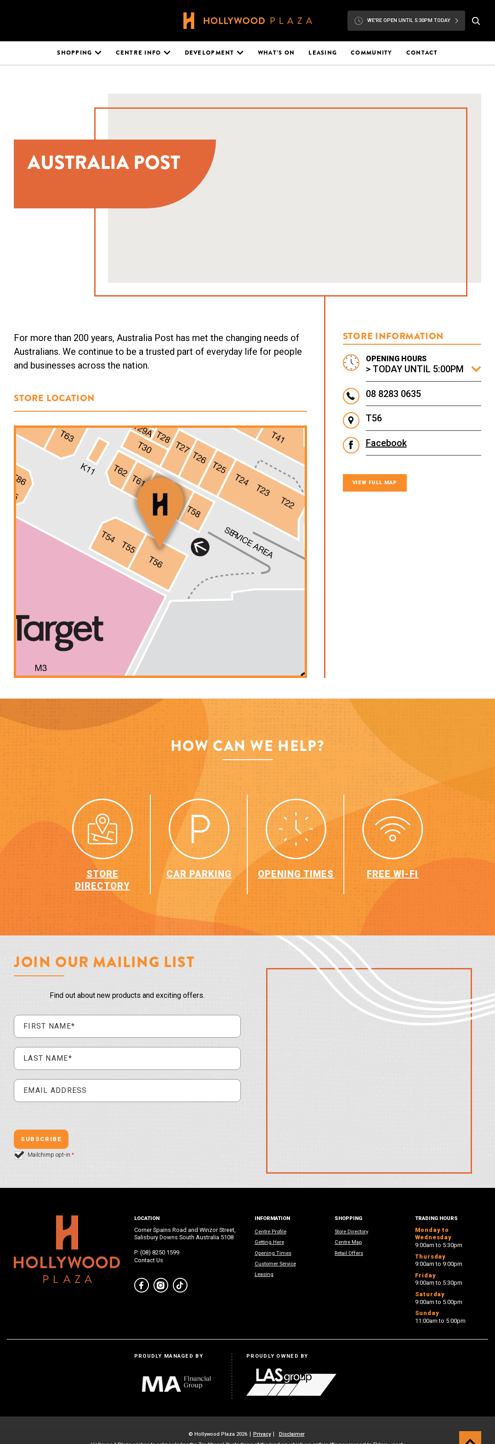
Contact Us (148, 1260)
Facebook (386, 442)
